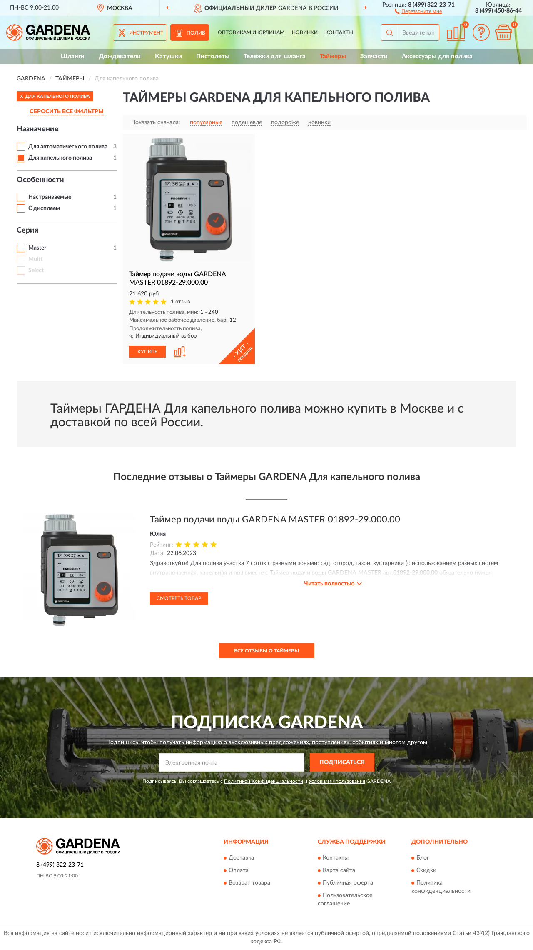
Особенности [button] (40, 180)
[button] (418, 10)
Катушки (168, 56)
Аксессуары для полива (437, 56)
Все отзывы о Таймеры (266, 650)
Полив (196, 32)
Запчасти (374, 56)
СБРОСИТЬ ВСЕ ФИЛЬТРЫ (67, 112)
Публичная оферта (348, 883)
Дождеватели (120, 56)
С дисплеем (44, 208)
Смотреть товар (179, 598)
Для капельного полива (60, 158)
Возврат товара (249, 883)
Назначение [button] (38, 129)
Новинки (305, 32)
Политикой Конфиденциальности (263, 781)
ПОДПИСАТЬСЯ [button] (342, 762)
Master (37, 248)
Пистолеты (212, 56)
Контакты (339, 32)
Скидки (426, 871)
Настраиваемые (49, 197)
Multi (35, 259)
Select (36, 270)
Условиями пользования (337, 781)
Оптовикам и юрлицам (251, 32)
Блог (422, 858)
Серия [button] (27, 230)
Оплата (239, 871)
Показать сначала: (155, 122)
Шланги (73, 56)
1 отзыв (180, 302)
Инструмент (146, 32)
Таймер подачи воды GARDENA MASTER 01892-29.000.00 (275, 519)
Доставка (241, 858)
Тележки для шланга (275, 56)
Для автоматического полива (67, 147)
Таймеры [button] (333, 56)
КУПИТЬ (147, 351)
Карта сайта (339, 871)
